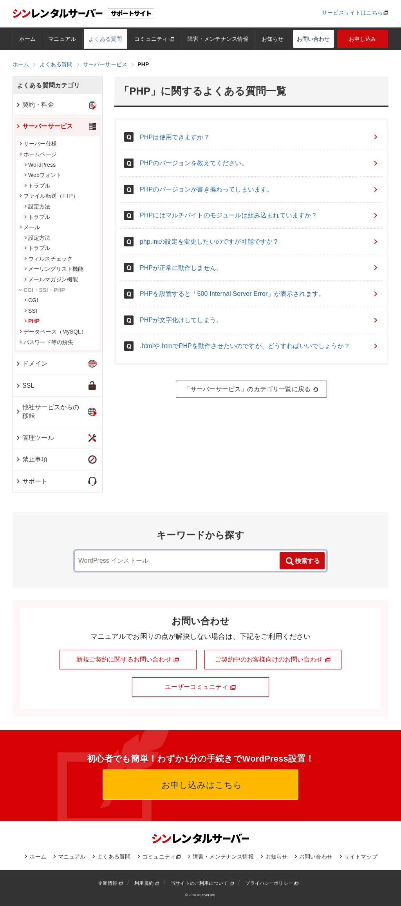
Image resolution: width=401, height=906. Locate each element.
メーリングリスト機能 (54, 269)
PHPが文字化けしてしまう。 (259, 320)
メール (30, 227)
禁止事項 (31, 459)
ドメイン (31, 363)
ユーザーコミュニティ (200, 687)
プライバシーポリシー (272, 883)
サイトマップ (361, 856)
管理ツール (34, 437)
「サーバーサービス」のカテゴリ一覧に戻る (251, 389)
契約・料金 (34, 104)
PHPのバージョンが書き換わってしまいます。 (259, 189)
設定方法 (37, 206)
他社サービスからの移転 (47, 411)
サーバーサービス (44, 126)
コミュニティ (154, 39)
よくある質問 (105, 39)
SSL (24, 385)
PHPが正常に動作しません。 (259, 267)
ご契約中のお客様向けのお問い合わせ (273, 659)
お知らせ (273, 39)
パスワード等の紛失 (46, 342)
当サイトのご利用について (202, 883)
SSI (30, 311)
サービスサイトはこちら (352, 12)
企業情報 (110, 883)
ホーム (27, 39)
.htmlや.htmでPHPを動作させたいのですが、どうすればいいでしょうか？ (259, 346)
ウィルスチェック (48, 258)
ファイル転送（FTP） (49, 196)
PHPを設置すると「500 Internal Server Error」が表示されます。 (259, 293)
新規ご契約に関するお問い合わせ (127, 659)
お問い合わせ (313, 39)
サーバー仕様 (38, 143)
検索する (302, 561)
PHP (32, 321)
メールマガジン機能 (51, 279)
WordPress (40, 165)
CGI (31, 300)
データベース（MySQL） (53, 331)
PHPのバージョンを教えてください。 (259, 163)
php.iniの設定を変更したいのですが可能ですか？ (259, 241)
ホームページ (38, 154)
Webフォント (43, 175)
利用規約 (146, 883)
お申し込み (363, 39)
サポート (31, 481)
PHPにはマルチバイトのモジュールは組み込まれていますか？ (259, 215)
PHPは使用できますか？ (259, 137)
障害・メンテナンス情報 (218, 39)
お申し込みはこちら (200, 785)
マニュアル (62, 39)
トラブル (37, 185)
